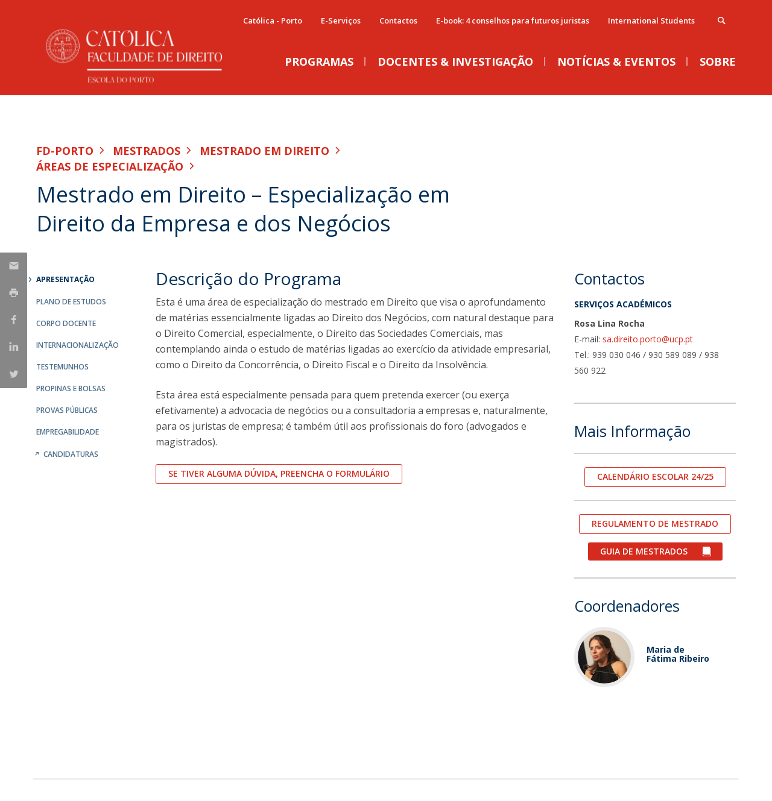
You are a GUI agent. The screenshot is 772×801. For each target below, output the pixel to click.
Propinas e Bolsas (71, 388)
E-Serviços (341, 20)
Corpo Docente (66, 323)
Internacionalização (77, 345)
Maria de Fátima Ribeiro (678, 654)
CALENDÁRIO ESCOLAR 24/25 (655, 476)
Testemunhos (62, 367)
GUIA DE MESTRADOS (645, 551)
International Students (651, 20)
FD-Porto (64, 150)
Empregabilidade (67, 432)
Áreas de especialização (109, 166)
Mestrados (146, 150)
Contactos (398, 20)
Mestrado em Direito (264, 150)
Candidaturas (70, 454)
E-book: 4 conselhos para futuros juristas (512, 20)
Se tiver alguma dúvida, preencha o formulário (279, 473)
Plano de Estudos (71, 302)
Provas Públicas (67, 410)
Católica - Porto (272, 20)
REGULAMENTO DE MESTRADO (655, 523)
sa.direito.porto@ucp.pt (648, 339)
